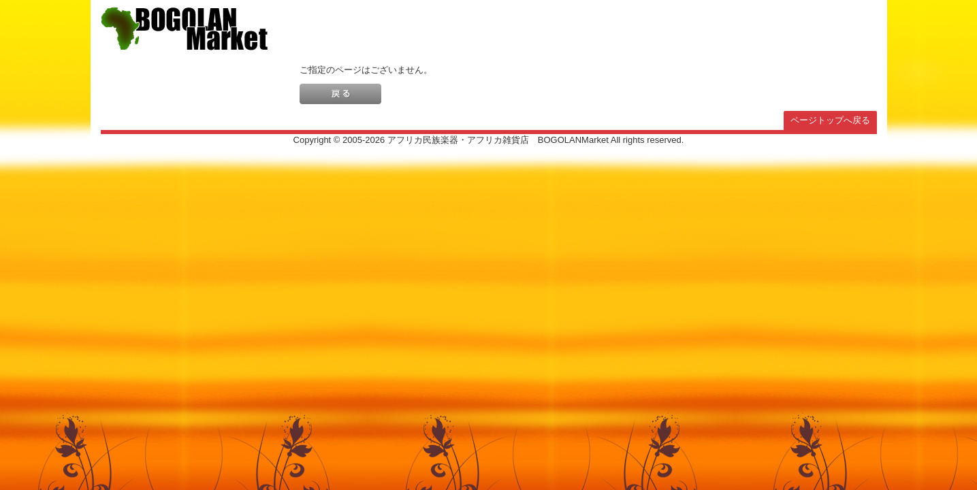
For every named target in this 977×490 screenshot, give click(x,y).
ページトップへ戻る (830, 120)
